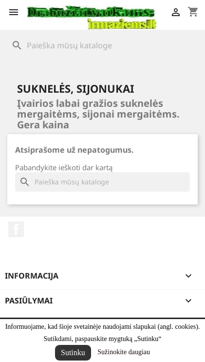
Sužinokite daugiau (123, 352)
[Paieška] (102, 45)
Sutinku (73, 352)
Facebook (16, 229)
